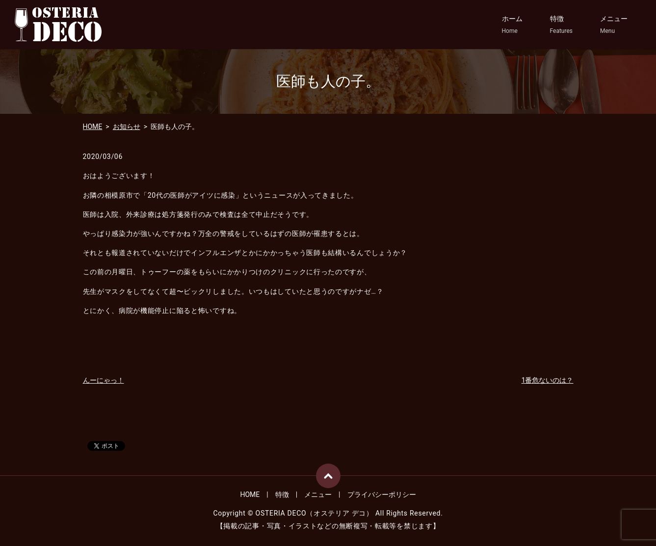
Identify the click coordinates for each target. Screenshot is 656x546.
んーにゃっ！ (103, 380)
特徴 (561, 25)
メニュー (614, 25)
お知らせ (126, 126)
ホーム (512, 25)
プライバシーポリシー (381, 494)
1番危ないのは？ (548, 380)
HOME (93, 126)
